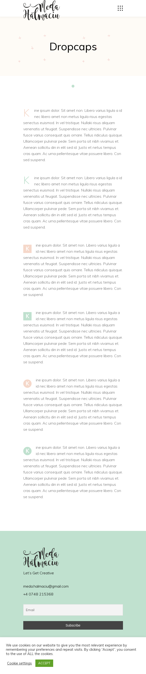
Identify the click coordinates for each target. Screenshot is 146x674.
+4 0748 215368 (38, 594)
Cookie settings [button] (19, 663)
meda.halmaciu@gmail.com (46, 586)
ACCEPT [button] (44, 663)
